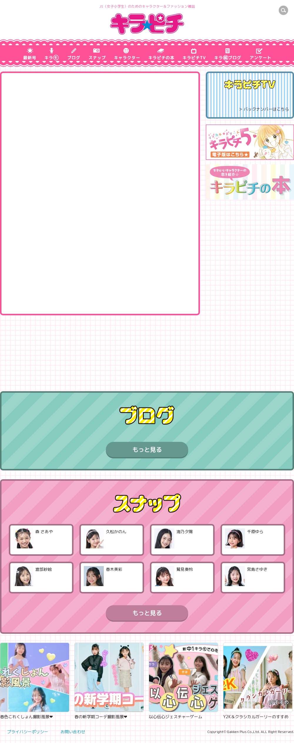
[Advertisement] (250, 292)
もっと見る (147, 449)
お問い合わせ (73, 731)
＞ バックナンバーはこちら (263, 109)
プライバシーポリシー (27, 731)
